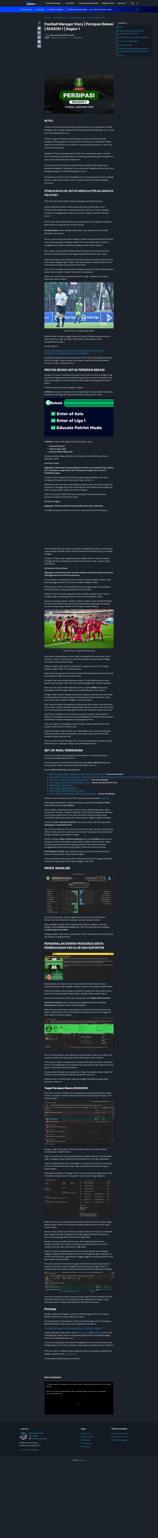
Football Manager (53, 3)
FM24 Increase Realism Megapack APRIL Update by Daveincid (77, 774)
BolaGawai (82, 1460)
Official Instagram (119, 1440)
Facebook (97, 1332)
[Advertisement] (79, 57)
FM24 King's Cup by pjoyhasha (63, 788)
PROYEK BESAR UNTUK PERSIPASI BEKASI (133, 37)
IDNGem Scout (108, 3)
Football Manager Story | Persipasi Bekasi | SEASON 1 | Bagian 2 (74, 1328)
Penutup (121, 55)
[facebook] (39, 28)
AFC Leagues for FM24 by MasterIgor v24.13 (70, 782)
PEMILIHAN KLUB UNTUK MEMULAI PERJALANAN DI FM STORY (130, 32)
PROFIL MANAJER (124, 45)
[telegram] (39, 42)
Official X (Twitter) (119, 1437)
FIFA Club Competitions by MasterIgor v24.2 (69, 779)
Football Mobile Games (89, 3)
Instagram (81, 1332)
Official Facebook (119, 1433)
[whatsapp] (39, 37)
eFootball (70, 3)
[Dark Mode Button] (132, 3)
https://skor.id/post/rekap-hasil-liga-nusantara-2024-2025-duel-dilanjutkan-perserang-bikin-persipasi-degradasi (74, 352)
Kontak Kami (70, 1354)
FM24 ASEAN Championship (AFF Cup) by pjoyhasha (73, 793)
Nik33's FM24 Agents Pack (61, 785)
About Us (85, 1433)
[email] (39, 46)
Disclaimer (86, 1440)
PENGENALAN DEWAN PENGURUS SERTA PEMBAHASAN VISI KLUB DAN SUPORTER (133, 50)
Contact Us (86, 1443)
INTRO (120, 27)
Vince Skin (105, 798)
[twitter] (39, 33)
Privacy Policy (87, 1437)
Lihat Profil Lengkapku (29, 1450)
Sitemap (85, 1447)
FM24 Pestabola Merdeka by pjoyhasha (67, 791)
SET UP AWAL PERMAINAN (128, 41)
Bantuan (121, 3)
